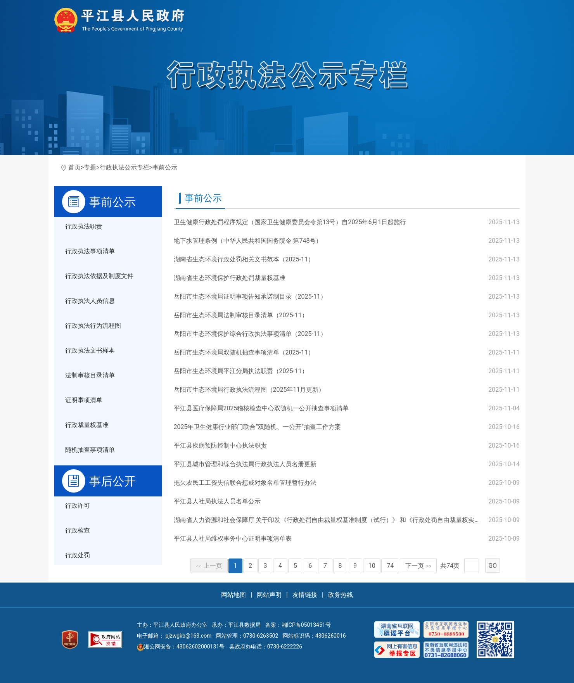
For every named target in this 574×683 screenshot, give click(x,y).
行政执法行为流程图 (93, 325)
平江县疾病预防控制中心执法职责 (220, 445)
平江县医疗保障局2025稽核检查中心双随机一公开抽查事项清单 (261, 408)
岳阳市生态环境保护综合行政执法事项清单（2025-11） (250, 333)
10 (371, 565)
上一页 (209, 565)
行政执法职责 (83, 226)
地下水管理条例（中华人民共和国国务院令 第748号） (248, 240)
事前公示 (164, 167)
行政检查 (77, 530)
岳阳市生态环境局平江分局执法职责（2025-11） (241, 371)
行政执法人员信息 (90, 300)
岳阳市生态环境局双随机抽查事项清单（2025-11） (244, 352)
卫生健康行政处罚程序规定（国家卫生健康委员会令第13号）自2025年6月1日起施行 (290, 222)
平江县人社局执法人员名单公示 (217, 501)
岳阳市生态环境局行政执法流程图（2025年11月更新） (249, 389)
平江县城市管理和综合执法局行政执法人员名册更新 (245, 464)
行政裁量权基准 (87, 425)
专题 (90, 167)
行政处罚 (77, 555)
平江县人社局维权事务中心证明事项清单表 (233, 538)
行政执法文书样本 (90, 350)
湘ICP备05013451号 (306, 625)
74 (390, 565)
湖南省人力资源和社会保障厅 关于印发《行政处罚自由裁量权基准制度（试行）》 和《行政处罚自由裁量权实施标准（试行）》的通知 (358, 520)
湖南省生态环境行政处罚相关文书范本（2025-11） (244, 259)
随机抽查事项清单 (90, 449)
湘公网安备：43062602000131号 (181, 646)
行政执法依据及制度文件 (99, 276)
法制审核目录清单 (90, 375)
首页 (74, 167)
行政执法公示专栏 (124, 167)
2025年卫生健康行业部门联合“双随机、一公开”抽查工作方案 (257, 427)
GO (492, 565)
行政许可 (77, 505)
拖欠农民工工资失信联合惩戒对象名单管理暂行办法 (245, 482)
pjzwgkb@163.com (188, 636)
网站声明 (269, 594)
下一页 (418, 565)
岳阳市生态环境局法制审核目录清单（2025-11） (241, 315)
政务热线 (340, 594)
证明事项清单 (83, 400)
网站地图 (233, 594)
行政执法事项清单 (90, 251)
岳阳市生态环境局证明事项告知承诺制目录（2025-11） (250, 296)
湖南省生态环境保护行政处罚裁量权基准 (229, 278)
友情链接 (304, 594)
